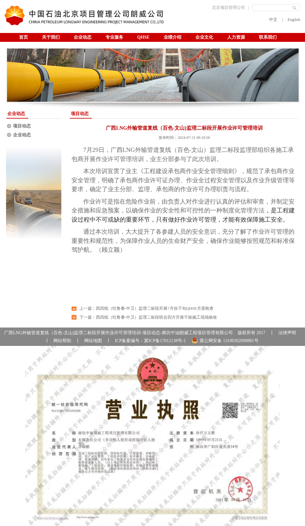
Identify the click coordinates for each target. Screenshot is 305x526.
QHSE (143, 37)
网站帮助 (62, 340)
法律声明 (287, 332)
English (294, 19)
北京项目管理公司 (228, 7)
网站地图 (93, 340)
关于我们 (51, 37)
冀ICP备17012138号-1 (165, 340)
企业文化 (204, 37)
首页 (23, 37)
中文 (273, 19)
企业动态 (83, 37)
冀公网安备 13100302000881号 (225, 340)
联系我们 (268, 37)
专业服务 (114, 37)
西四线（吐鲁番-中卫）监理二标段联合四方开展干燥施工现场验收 (156, 317)
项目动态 (22, 126)
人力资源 (236, 37)
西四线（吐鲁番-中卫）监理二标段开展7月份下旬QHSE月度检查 (155, 308)
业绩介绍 (172, 37)
